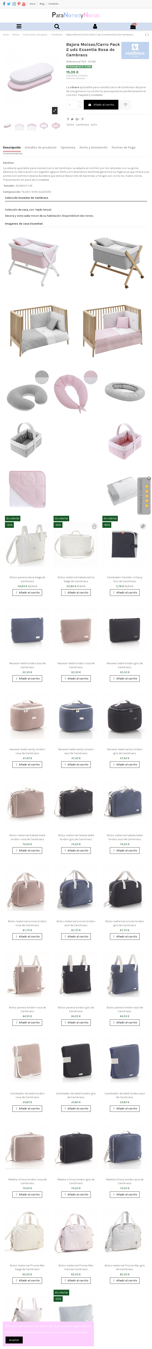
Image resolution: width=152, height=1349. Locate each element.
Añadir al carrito (101, 104)
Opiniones (68, 147)
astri (94, 124)
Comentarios (13, 153)
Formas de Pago (124, 147)
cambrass (82, 124)
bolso (70, 124)
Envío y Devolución (94, 147)
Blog (42, 3)
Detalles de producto (41, 147)
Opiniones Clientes (141, 496)
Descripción (12, 147)
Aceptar (14, 1340)
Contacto (53, 3)
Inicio (33, 3)
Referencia (73, 61)
